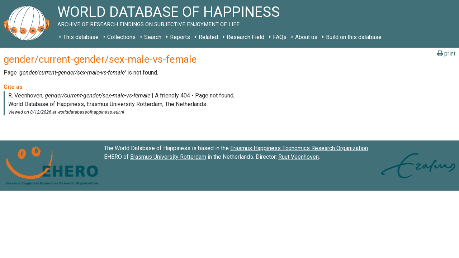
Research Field (245, 37)
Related (208, 37)
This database (81, 37)
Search (152, 37)
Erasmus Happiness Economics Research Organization (299, 148)
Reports (180, 37)
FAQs (280, 37)
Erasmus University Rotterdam (168, 156)
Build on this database (354, 37)
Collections (121, 37)
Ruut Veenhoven (298, 156)
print (446, 53)
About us (306, 37)
